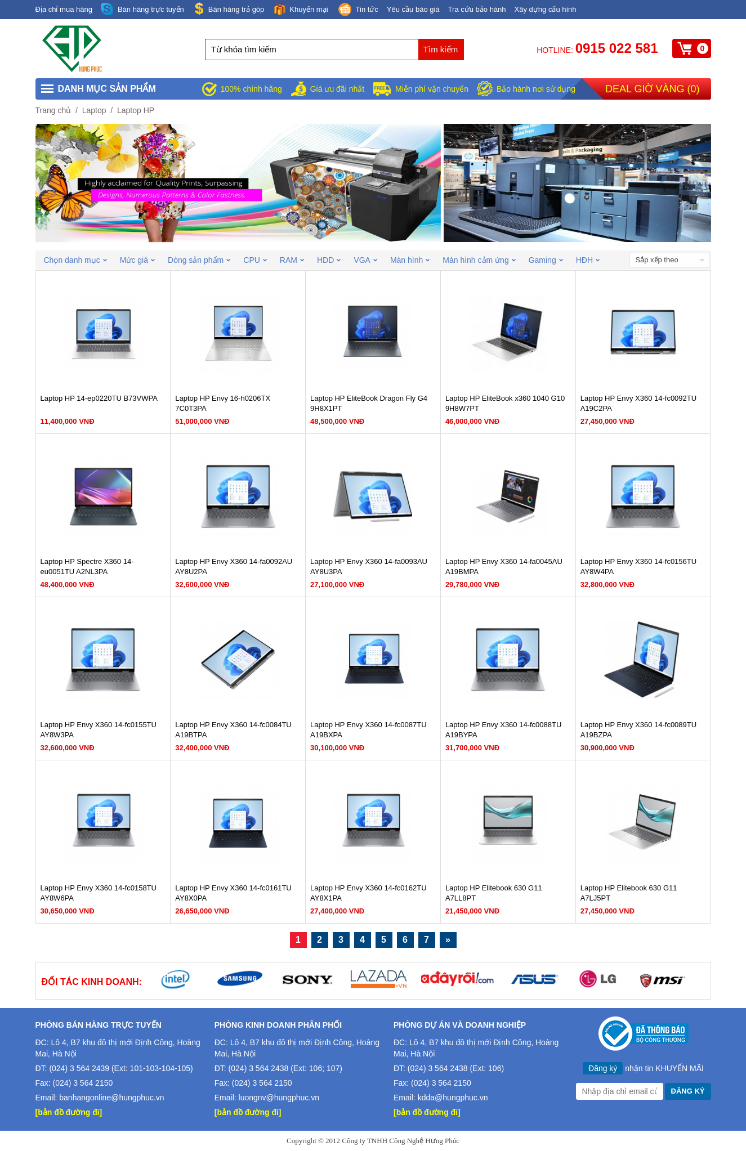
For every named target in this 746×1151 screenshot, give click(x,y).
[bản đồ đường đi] (68, 1112)
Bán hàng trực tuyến (142, 9)
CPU (255, 260)
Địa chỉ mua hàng (63, 9)
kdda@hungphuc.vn (453, 1097)
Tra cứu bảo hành (477, 9)
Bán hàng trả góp (229, 8)
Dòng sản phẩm (199, 260)
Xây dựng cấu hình (546, 9)
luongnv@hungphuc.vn (279, 1097)
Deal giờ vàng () (652, 89)
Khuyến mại (300, 8)
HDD (329, 260)
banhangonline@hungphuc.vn (111, 1097)
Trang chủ (53, 110)
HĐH (588, 260)
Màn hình (410, 260)
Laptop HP (135, 110)
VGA (365, 260)
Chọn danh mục (75, 260)
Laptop (94, 110)
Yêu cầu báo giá (413, 9)
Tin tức (357, 10)
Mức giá (137, 260)
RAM (292, 260)
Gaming (546, 260)
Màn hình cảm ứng (479, 260)
